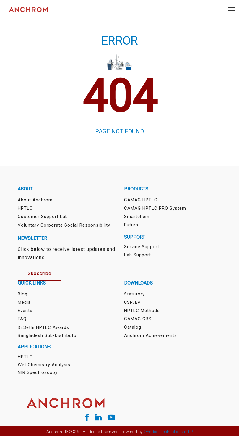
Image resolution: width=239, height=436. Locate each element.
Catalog (132, 327)
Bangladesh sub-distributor (48, 335)
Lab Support (137, 255)
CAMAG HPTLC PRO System (155, 208)
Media (24, 302)
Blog (22, 294)
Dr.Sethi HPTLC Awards (43, 327)
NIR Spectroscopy (38, 372)
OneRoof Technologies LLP (168, 431)
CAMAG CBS (138, 319)
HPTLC (25, 208)
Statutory (134, 294)
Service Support (141, 246)
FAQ (22, 319)
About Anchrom (35, 200)
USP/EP (132, 302)
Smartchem (136, 216)
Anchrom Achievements (150, 335)
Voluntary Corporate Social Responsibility (64, 225)
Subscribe (39, 273)
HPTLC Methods (142, 310)
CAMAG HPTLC (140, 200)
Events (25, 310)
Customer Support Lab (43, 216)
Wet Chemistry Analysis (44, 364)
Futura (131, 224)
